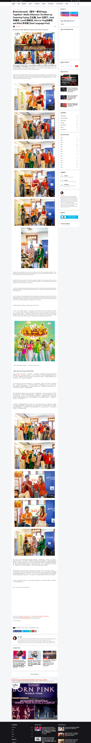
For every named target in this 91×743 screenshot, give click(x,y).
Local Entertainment (32, 627)
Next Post (55, 678)
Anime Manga (69, 116)
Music (38, 627)
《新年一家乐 (20, 375)
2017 (69, 158)
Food (22, 732)
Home (18, 3)
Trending (24, 3)
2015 (69, 162)
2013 (69, 167)
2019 (69, 153)
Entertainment (19, 9)
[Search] (68, 66)
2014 (69, 165)
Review (43, 3)
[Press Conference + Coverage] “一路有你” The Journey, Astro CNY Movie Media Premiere (72, 734)
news (22, 736)
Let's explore (59, 3)
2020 (69, 151)
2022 (69, 147)
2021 (69, 149)
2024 (69, 142)
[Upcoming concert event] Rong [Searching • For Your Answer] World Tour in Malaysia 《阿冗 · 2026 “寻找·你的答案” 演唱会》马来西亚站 (34, 663)
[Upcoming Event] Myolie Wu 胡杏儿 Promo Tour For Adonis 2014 (72, 728)
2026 (69, 138)
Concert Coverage (69, 118)
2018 (69, 156)
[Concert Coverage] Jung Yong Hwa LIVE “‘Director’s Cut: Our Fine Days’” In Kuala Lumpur (72, 90)
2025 (69, 140)
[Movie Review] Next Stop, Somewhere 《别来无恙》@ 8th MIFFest (72, 105)
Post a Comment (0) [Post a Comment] (35, 674)
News (66, 3)
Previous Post (15, 678)
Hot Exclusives (69, 129)
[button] (75, 3)
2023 (69, 144)
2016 (69, 160)
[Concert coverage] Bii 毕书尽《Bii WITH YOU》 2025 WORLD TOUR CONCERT (72, 97)
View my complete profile (64, 207)
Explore (69, 127)
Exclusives (50, 3)
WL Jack (20, 637)
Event (30, 3)
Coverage (37, 3)
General (26, 627)
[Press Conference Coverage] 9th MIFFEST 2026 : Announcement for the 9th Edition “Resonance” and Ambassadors (49, 663)
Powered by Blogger (65, 223)
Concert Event (69, 120)
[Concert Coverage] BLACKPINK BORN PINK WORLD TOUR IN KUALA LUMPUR (29, 680)
